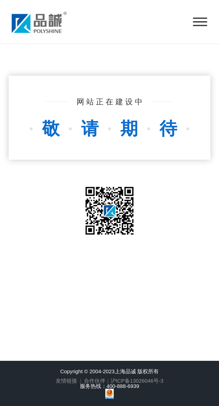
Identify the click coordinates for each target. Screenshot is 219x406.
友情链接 (66, 381)
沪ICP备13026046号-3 (137, 381)
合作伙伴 (94, 381)
